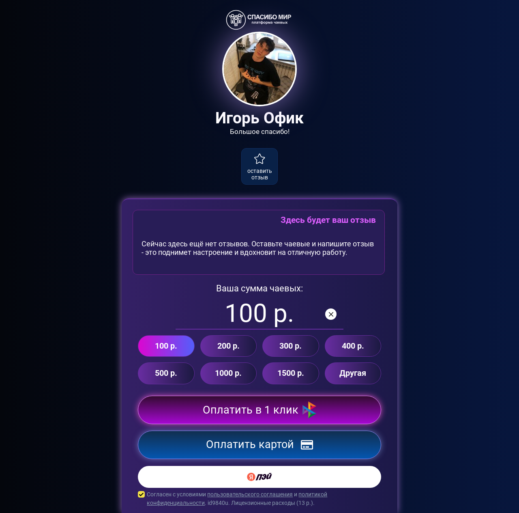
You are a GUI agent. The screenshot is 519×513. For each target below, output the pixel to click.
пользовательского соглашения (250, 494)
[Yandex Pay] (259, 477)
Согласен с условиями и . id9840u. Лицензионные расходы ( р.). (259, 498)
